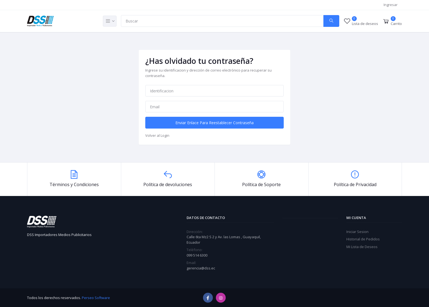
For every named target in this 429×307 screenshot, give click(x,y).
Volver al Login (157, 135)
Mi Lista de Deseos (362, 246)
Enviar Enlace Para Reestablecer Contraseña (214, 122)
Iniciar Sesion (357, 231)
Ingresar (391, 4)
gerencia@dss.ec (201, 268)
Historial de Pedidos (363, 239)
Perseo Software (96, 297)
